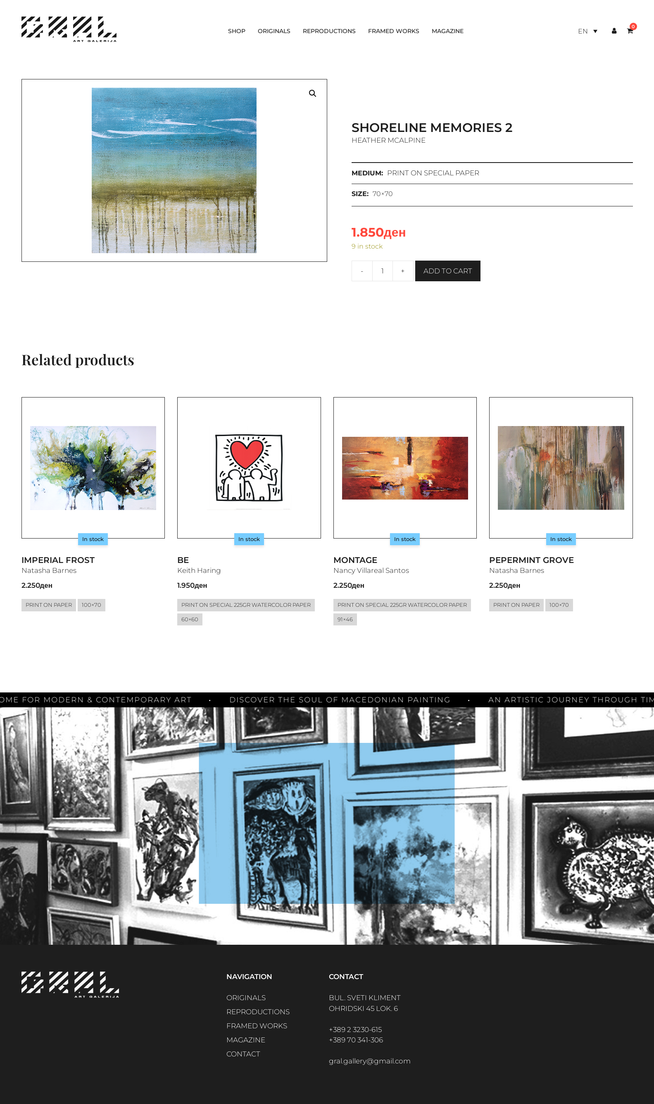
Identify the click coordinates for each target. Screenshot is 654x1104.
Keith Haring (199, 570)
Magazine (448, 31)
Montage (355, 560)
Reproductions (329, 31)
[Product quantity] (382, 271)
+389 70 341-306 (356, 1040)
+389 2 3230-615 (355, 1029)
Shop (236, 31)
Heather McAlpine (389, 140)
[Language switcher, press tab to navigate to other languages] (587, 31)
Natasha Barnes (48, 570)
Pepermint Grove (531, 560)
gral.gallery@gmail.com (370, 1061)
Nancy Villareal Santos (371, 570)
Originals (274, 31)
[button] (312, 93)
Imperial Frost (58, 560)
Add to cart (447, 271)
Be (183, 560)
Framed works (393, 31)
